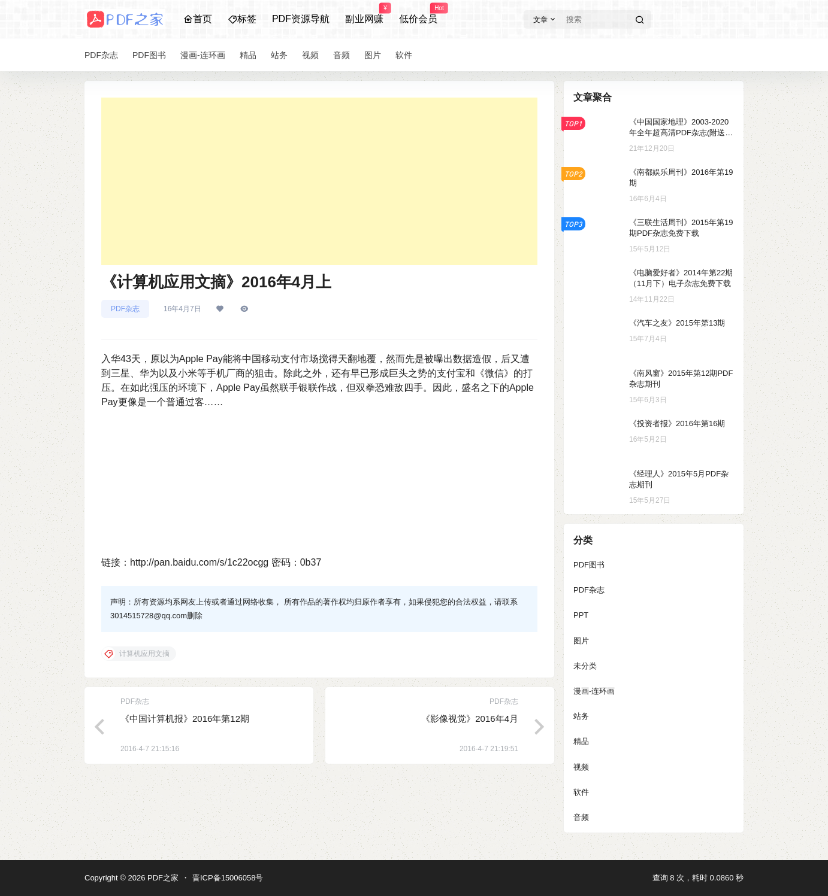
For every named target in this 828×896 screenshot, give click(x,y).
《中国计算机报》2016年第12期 (184, 718)
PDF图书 (589, 564)
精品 (581, 741)
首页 (197, 19)
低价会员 (418, 14)
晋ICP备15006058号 (228, 877)
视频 (581, 767)
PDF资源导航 (301, 19)
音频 (581, 817)
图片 (581, 640)
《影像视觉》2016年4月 (469, 718)
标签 (242, 19)
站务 (581, 716)
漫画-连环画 (594, 691)
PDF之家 (162, 877)
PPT (580, 615)
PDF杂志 (125, 309)
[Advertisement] (319, 181)
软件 (581, 792)
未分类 (585, 665)
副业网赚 (364, 14)
